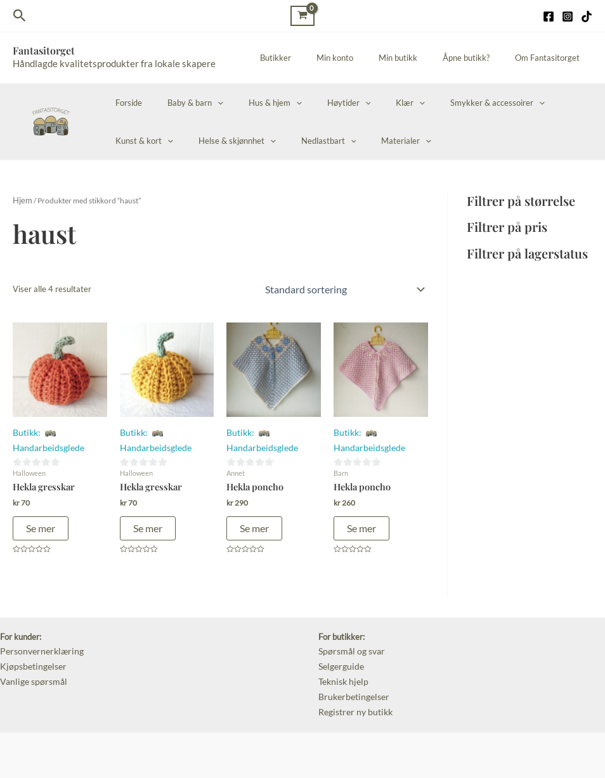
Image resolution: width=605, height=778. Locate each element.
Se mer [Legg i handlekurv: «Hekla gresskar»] (40, 524)
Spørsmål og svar (349, 646)
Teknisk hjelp (341, 673)
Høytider (318, 103)
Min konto (366, 58)
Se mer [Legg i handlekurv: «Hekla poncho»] (254, 524)
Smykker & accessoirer (448, 103)
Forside (124, 103)
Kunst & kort (541, 103)
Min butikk (420, 58)
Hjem (21, 200)
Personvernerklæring (38, 646)
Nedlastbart (232, 141)
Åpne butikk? (479, 58)
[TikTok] (586, 16)
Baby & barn (182, 103)
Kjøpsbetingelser (30, 659)
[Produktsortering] (344, 287)
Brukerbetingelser (351, 687)
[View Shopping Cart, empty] (302, 15)
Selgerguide (339, 659)
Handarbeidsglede (46, 444)
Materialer (301, 141)
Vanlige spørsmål (31, 673)
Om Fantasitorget (551, 58)
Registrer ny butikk (352, 701)
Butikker (315, 58)
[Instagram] (567, 16)
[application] (204, 103)
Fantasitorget (44, 50)
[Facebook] (548, 16)
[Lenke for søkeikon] (20, 15)
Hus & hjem (253, 103)
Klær (370, 103)
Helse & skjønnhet (149, 141)
